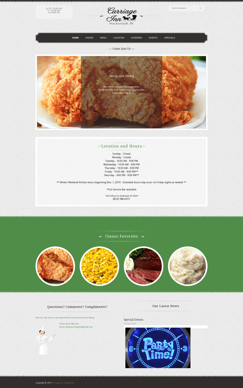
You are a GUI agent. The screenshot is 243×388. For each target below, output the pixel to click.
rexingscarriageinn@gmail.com (79, 327)
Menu (103, 37)
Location (118, 37)
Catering (136, 37)
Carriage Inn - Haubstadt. (63, 383)
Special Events (133, 319)
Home (75, 37)
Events (153, 37)
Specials (169, 37)
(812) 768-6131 (72, 324)
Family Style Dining (121, 76)
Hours (89, 37)
